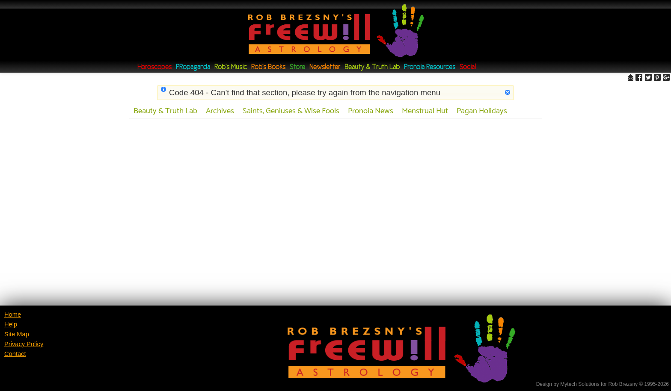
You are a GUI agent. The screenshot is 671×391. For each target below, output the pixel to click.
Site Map (16, 334)
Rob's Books (268, 67)
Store (297, 67)
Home (12, 314)
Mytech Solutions (579, 384)
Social (468, 67)
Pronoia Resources (429, 67)
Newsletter (324, 67)
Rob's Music (230, 67)
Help (10, 324)
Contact (15, 353)
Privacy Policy (23, 344)
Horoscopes (154, 67)
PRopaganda (193, 67)
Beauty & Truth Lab (372, 67)
